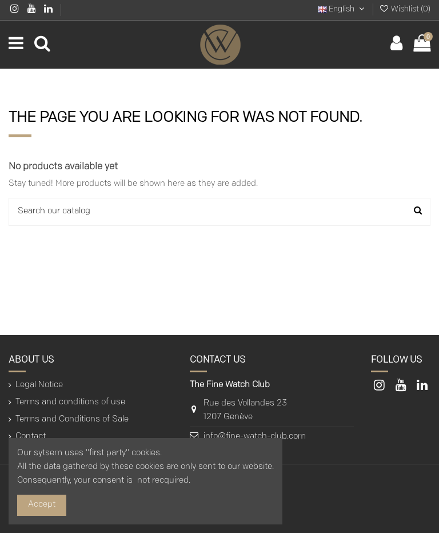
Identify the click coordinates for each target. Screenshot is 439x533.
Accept (41, 504)
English (342, 9)
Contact (30, 436)
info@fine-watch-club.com (254, 436)
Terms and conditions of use (70, 402)
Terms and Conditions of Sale (72, 419)
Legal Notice (39, 385)
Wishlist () (404, 9)
